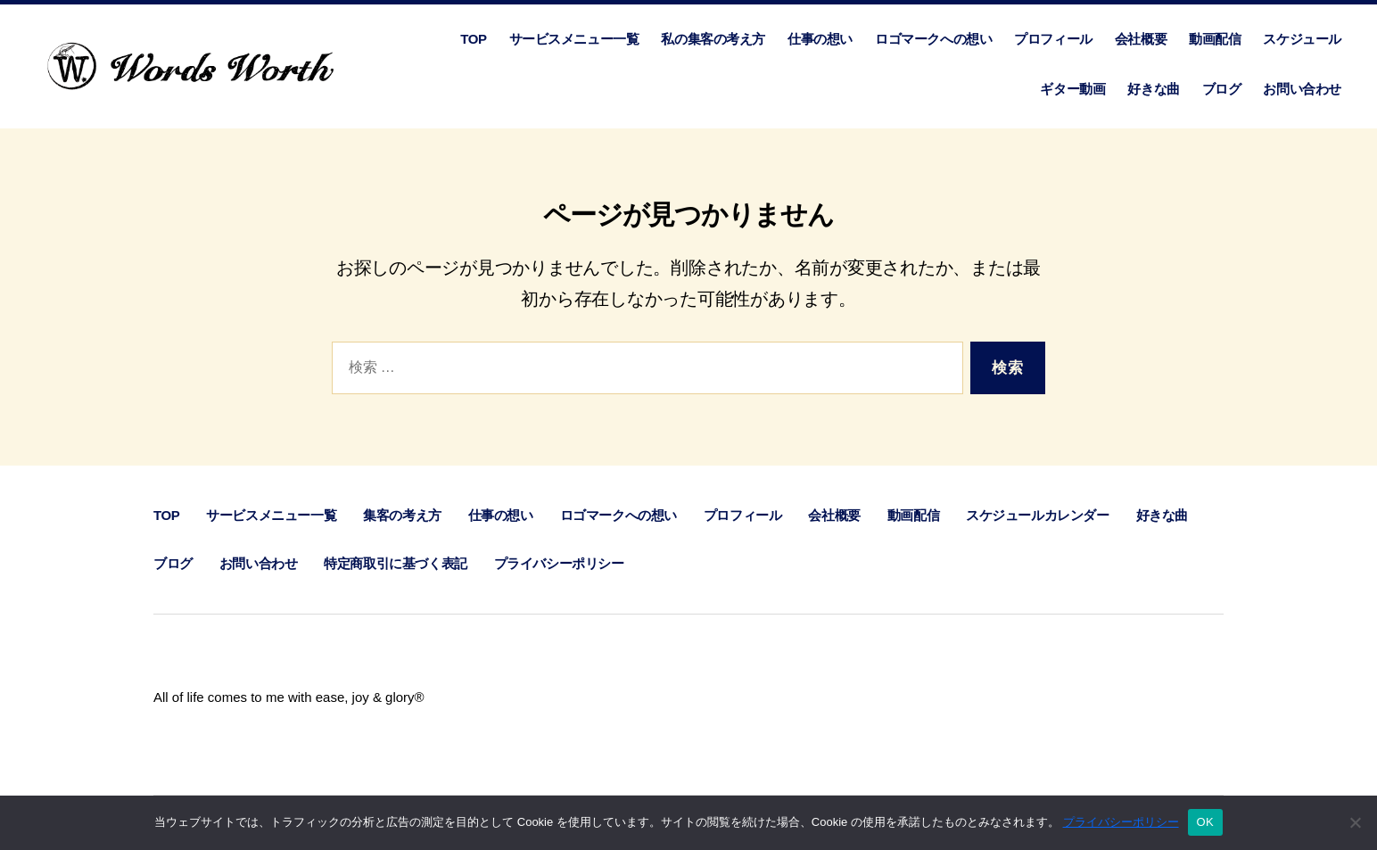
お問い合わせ (1302, 88)
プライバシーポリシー (559, 563)
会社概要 (1141, 38)
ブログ (1221, 88)
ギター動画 (1072, 88)
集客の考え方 (402, 515)
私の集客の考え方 (713, 38)
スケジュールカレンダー (1037, 515)
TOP (473, 38)
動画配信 (1215, 38)
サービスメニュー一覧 (574, 38)
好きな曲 (1153, 88)
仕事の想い (820, 38)
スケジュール (1302, 38)
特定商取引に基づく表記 (395, 563)
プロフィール (1053, 38)
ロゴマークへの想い (933, 38)
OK (1205, 822)
